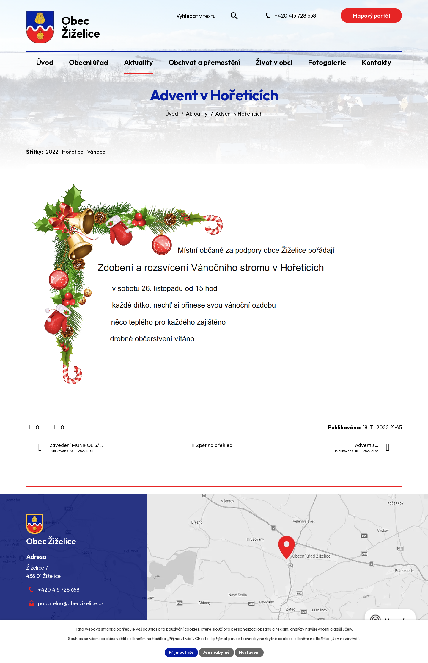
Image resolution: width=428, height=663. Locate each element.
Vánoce (96, 151)
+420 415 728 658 (58, 589)
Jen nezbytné (216, 652)
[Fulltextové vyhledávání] (206, 16)
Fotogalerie (327, 62)
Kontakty (376, 62)
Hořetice (72, 151)
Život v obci (274, 62)
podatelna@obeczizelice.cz (71, 603)
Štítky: (34, 151)
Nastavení (249, 652)
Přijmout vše (181, 652)
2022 (52, 151)
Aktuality (138, 62)
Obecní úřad (88, 62)
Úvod (44, 62)
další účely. (343, 629)
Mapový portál (371, 15)
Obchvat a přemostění (204, 62)
